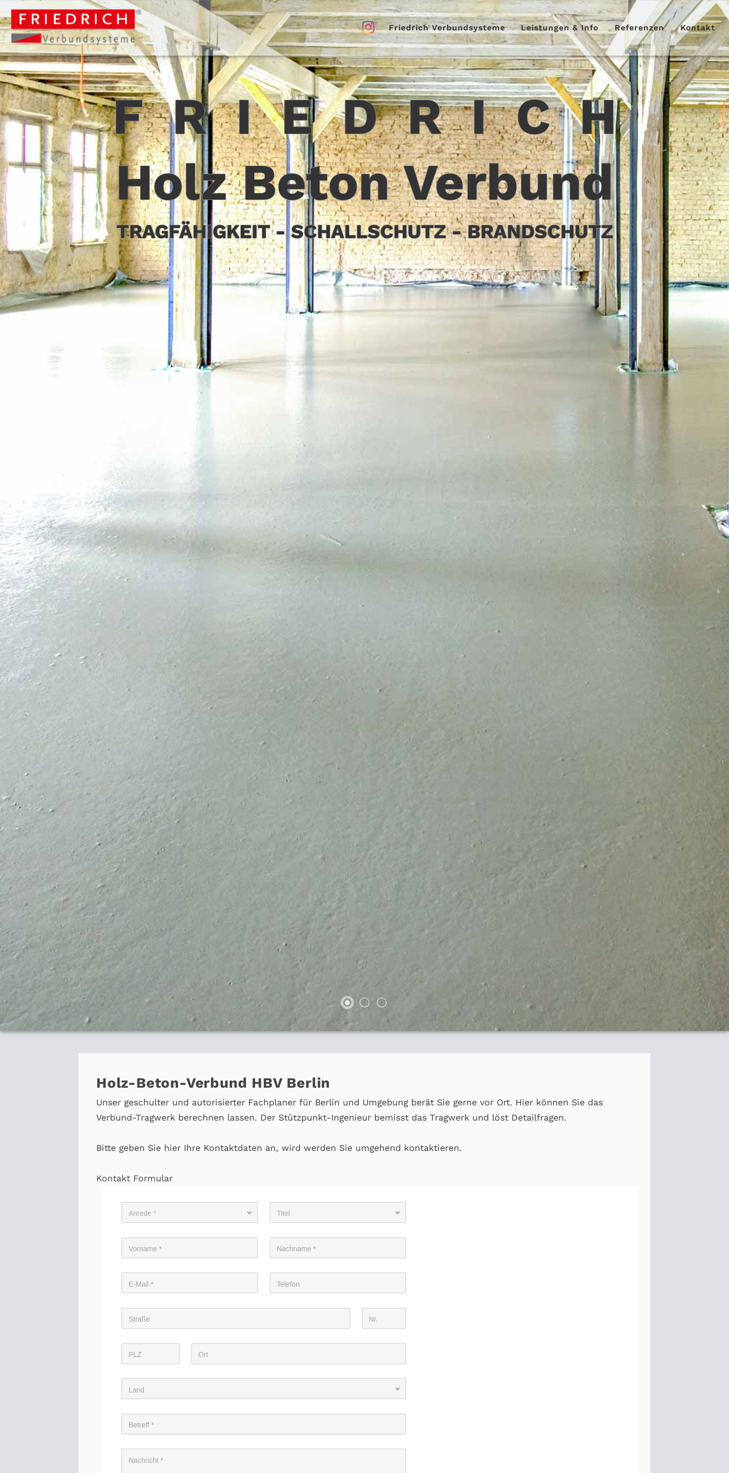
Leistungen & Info (559, 27)
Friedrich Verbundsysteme (447, 27)
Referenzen (639, 27)
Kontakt (697, 27)
